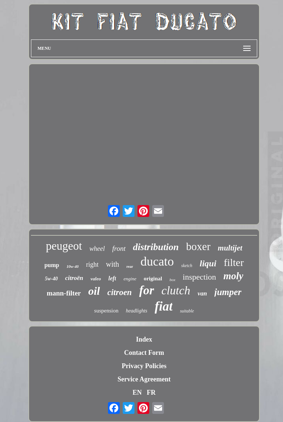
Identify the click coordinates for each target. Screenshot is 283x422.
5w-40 (51, 278)
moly (233, 275)
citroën (74, 277)
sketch (186, 265)
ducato (157, 261)
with (112, 264)
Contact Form (144, 352)
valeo (96, 278)
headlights (136, 311)
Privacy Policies (144, 366)
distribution (156, 247)
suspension (106, 311)
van (202, 293)
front (119, 248)
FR (151, 392)
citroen (119, 292)
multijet (230, 247)
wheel (97, 248)
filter (234, 262)
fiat (164, 306)
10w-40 (72, 266)
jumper (228, 292)
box (172, 279)
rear (129, 266)
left (112, 278)
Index (144, 339)
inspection (199, 276)
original (153, 278)
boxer (198, 246)
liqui (208, 263)
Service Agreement (144, 379)
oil (94, 291)
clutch (175, 290)
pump (51, 265)
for (146, 290)
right (92, 264)
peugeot (64, 245)
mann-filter (64, 293)
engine (129, 278)
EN (137, 392)
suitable (187, 311)
